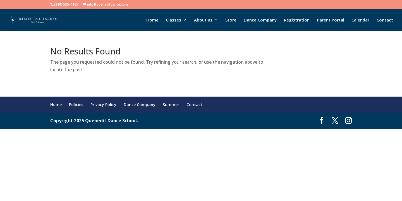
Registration (297, 20)
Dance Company (260, 20)
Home (152, 20)
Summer (171, 104)
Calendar (360, 20)
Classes (173, 20)
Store (230, 20)
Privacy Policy (103, 104)
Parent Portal (330, 20)
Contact (385, 20)
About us (203, 20)
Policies (76, 104)
